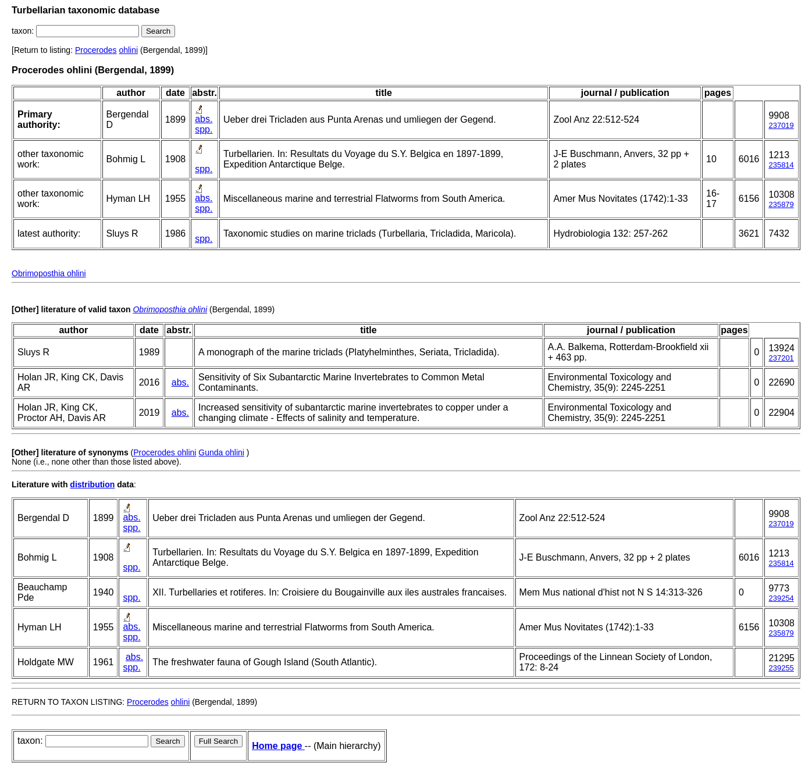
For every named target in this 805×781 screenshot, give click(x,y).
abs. (203, 119)
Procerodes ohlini (164, 452)
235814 (780, 165)
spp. (203, 129)
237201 (780, 358)
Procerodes (96, 50)
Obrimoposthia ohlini (49, 273)
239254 (780, 598)
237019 (780, 125)
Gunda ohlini (221, 452)
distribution (92, 484)
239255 (780, 668)
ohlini (128, 50)
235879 (780, 204)
